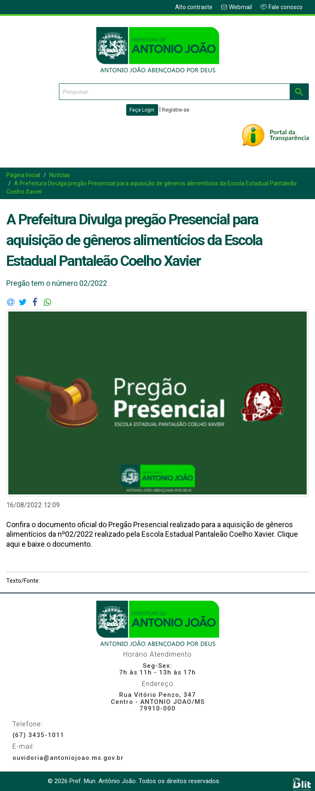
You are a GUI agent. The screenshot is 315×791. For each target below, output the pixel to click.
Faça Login (141, 110)
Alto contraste (193, 7)
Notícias (59, 175)
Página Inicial (23, 175)
